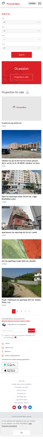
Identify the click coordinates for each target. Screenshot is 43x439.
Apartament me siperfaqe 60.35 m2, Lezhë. (19, 232)
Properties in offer (21, 77)
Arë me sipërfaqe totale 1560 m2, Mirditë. (19, 261)
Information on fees (21, 387)
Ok (21, 432)
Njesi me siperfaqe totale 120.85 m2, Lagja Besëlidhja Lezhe (19, 197)
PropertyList (21, 393)
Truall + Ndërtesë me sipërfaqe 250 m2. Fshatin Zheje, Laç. (21, 301)
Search (21, 55)
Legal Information (21, 400)
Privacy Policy (21, 390)
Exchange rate (21, 397)
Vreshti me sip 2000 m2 (11, 123)
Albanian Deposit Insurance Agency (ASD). (16, 321)
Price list (21, 381)
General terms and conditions (21, 384)
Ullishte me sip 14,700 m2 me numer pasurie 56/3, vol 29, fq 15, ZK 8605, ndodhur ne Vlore (21, 162)
